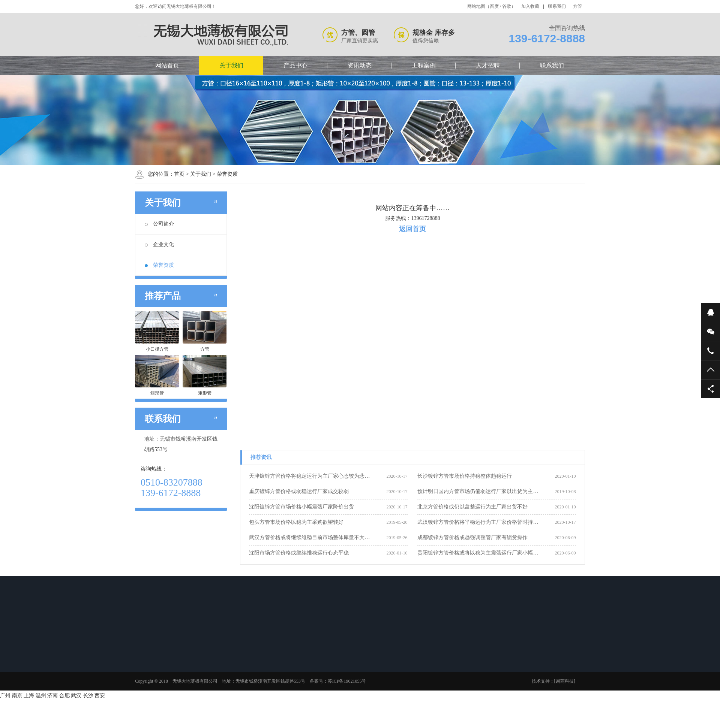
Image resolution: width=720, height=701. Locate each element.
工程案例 (424, 65)
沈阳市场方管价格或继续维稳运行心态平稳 (299, 553)
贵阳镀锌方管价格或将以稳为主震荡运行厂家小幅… (477, 553)
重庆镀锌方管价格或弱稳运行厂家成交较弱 (299, 491)
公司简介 (159, 224)
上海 (29, 695)
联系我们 (557, 6)
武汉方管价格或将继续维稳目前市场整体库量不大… (309, 537)
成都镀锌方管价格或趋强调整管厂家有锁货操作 (472, 537)
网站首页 (167, 65)
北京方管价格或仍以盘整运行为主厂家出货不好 (472, 507)
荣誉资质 (227, 174)
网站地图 (476, 6)
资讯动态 (360, 65)
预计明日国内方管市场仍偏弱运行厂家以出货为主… (477, 491)
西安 (99, 695)
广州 (5, 695)
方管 (577, 6)
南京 (17, 695)
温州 (41, 695)
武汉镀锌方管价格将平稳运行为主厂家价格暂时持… (477, 522)
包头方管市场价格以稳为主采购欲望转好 (296, 522)
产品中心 (296, 65)
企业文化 (159, 244)
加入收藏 (530, 6)
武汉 (76, 695)
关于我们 (231, 65)
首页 (179, 174)
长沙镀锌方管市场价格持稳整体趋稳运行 (464, 476)
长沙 (88, 695)
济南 (52, 695)
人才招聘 (488, 65)
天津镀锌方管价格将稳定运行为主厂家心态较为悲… (309, 476)
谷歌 (506, 6)
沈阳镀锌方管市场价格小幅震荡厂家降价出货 (301, 507)
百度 (494, 6)
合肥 (64, 695)
